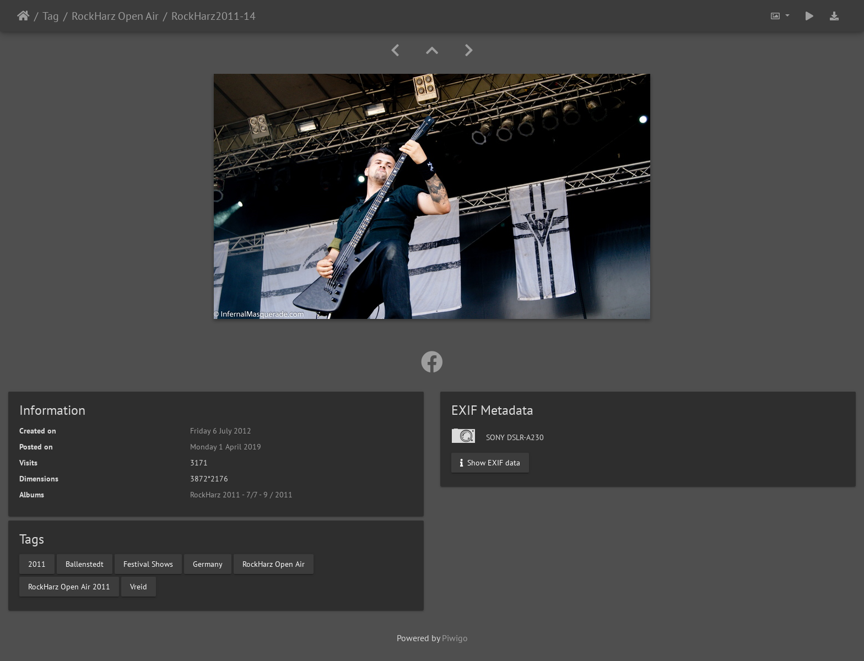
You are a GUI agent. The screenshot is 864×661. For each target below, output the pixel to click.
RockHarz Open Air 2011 (69, 586)
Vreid (138, 586)
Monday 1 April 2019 (225, 447)
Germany (208, 563)
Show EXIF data (490, 463)
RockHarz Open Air (115, 16)
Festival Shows (148, 563)
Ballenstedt (85, 563)
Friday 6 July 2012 (220, 431)
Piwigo (455, 637)
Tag (50, 16)
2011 (37, 563)
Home (23, 16)
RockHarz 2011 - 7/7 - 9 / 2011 (241, 495)
